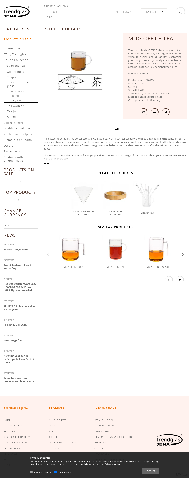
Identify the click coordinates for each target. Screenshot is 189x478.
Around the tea (14, 65)
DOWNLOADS (101, 431)
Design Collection (16, 60)
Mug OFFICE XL (115, 266)
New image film (13, 340)
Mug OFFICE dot (73, 266)
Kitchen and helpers (18, 134)
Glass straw (147, 212)
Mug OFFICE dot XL (158, 266)
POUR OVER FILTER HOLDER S (83, 213)
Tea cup (15, 95)
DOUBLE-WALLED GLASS (62, 442)
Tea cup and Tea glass (18, 84)
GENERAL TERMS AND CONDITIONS (113, 437)
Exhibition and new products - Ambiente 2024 (19, 379)
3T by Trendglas (15, 54)
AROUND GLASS (12, 448)
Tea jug (12, 111)
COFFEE (53, 437)
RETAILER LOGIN (103, 420)
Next (183, 254)
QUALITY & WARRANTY (16, 442)
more (47, 163)
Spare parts (12, 151)
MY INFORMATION (104, 425)
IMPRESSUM (101, 442)
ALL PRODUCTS (57, 420)
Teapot (12, 77)
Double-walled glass (18, 128)
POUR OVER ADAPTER (115, 213)
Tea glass (16, 100)
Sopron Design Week (16, 249)
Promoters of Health (18, 140)
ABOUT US (9, 431)
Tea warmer (15, 106)
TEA (51, 431)
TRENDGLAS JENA (13, 425)
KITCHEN (54, 448)
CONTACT (99, 448)
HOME (7, 420)
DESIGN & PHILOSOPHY (17, 437)
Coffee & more (14, 122)
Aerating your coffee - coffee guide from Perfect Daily (19, 359)
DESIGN (53, 425)
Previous (48, 254)
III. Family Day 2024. (15, 324)
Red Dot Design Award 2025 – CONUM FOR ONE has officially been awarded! (20, 287)
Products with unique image (13, 158)
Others (12, 116)
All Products (12, 48)
